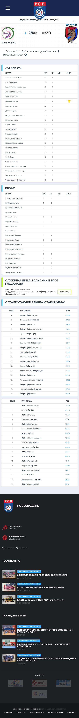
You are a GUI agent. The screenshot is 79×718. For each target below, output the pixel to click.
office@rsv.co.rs (14, 539)
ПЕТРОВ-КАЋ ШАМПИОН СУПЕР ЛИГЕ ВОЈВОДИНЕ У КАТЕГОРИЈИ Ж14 (45, 631)
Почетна (8, 712)
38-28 (67, 456)
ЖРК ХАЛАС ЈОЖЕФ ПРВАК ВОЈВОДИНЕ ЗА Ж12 (42, 575)
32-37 (67, 484)
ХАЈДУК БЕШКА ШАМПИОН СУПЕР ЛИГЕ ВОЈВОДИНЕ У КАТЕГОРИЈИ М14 (46, 659)
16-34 (68, 334)
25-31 (68, 343)
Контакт (71, 712)
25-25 (68, 338)
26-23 (67, 433)
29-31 (68, 348)
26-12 (67, 470)
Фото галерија (37, 712)
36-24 (67, 429)
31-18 (67, 419)
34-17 (68, 324)
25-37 (67, 452)
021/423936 (13, 529)
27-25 (68, 389)
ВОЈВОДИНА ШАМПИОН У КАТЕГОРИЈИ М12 (40, 587)
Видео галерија (55, 712)
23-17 (68, 384)
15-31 (67, 461)
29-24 (67, 410)
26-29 (68, 394)
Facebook (8, 548)
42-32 (67, 442)
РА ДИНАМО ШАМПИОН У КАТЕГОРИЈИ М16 (40, 600)
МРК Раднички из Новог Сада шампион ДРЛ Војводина (43, 645)
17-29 (67, 415)
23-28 (67, 480)
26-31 (68, 352)
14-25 (68, 371)
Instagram (22, 548)
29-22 (68, 315)
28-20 (68, 375)
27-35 (68, 366)
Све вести (21, 712)
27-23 (68, 320)
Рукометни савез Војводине (26, 709)
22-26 (68, 361)
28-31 (67, 475)
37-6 (68, 329)
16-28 (67, 438)
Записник (64, 292)
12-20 (67, 406)
